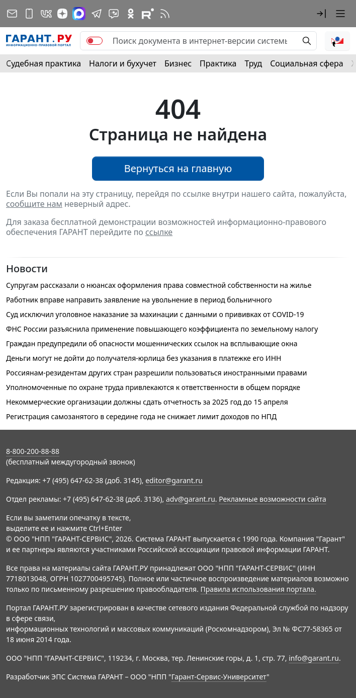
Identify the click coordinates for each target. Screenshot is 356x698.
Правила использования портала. (258, 589)
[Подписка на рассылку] (12, 14)
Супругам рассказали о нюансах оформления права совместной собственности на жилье (158, 285)
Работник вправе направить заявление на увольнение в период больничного (139, 299)
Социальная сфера (306, 63)
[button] (321, 13)
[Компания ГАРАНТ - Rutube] (148, 14)
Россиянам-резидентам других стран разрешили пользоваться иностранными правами (156, 372)
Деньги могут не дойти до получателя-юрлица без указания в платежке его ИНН (143, 358)
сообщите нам (34, 203)
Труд (253, 63)
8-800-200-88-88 (32, 451)
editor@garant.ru (174, 480)
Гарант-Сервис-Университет (218, 676)
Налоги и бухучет (122, 63)
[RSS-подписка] (165, 14)
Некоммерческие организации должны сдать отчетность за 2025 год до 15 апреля (147, 402)
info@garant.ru (314, 658)
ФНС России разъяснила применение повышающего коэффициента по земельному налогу (162, 329)
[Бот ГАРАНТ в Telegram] (114, 14)
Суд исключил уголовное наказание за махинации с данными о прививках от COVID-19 (155, 314)
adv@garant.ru (190, 499)
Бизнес (178, 63)
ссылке (158, 232)
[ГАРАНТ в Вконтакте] (46, 14)
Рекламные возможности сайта (272, 499)
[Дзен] (62, 14)
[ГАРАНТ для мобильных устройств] (29, 14)
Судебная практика (43, 63)
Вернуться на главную (178, 168)
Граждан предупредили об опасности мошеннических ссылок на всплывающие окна (151, 343)
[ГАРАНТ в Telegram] (97, 14)
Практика (218, 63)
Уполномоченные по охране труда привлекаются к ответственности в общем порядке (153, 387)
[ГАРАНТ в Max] (78, 13)
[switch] (94, 41)
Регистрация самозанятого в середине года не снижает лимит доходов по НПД (141, 416)
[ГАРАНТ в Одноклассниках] (131, 14)
